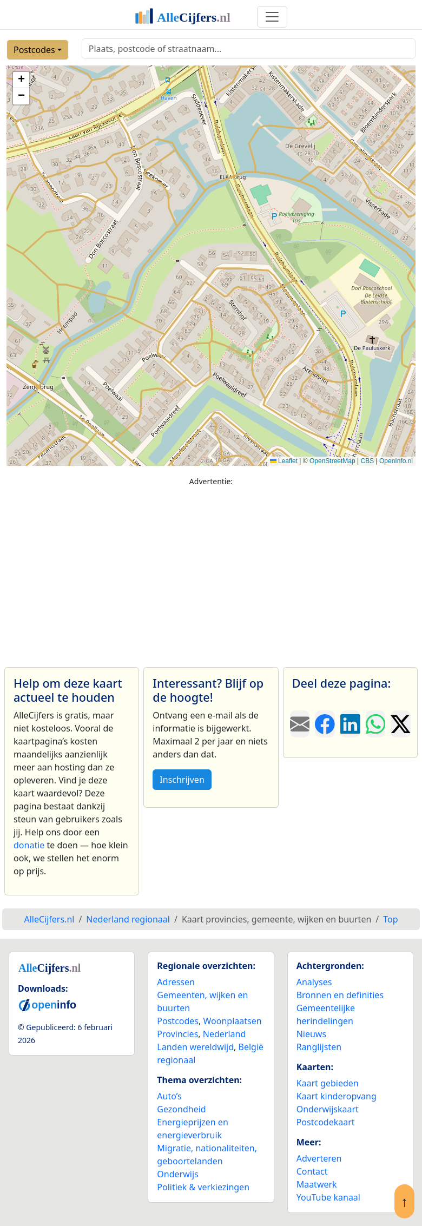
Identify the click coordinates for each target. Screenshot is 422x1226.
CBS (367, 461)
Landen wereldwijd (195, 1047)
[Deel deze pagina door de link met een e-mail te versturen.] (300, 723)
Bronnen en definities (340, 995)
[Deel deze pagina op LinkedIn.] (350, 723)
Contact (312, 1171)
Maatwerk (316, 1184)
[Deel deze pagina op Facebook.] (325, 723)
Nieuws (311, 1034)
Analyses (314, 982)
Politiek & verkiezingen (203, 1187)
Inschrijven (182, 780)
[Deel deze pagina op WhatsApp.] (376, 723)
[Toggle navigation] (272, 17)
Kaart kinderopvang (336, 1096)
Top (390, 919)
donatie (29, 845)
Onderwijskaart (327, 1109)
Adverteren (319, 1158)
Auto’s (169, 1096)
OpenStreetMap (332, 461)
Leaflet (284, 461)
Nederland (224, 1034)
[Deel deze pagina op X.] (401, 723)
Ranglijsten (318, 1047)
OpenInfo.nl (396, 461)
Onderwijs (177, 1174)
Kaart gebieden (327, 1083)
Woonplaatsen (232, 1021)
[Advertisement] (211, 572)
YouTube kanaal (328, 1197)
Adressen (176, 982)
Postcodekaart (325, 1122)
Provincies (177, 1034)
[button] (21, 80)
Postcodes (34, 50)
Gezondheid (181, 1109)
